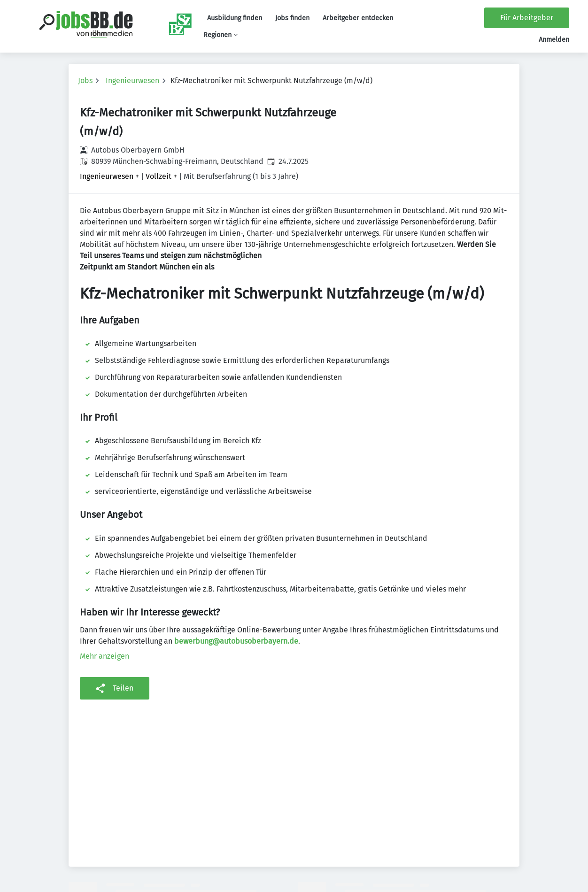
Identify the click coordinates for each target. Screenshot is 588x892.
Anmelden (554, 40)
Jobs (85, 80)
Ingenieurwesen (132, 80)
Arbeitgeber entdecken (358, 18)
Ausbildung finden (234, 18)
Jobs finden (292, 18)
